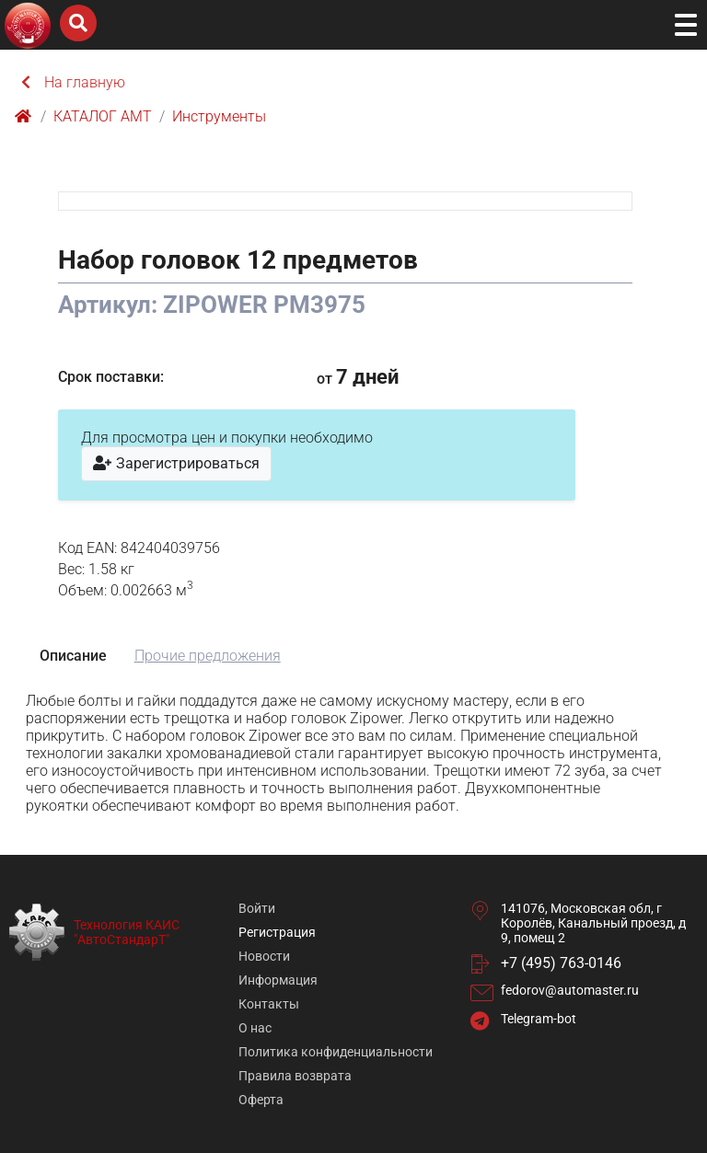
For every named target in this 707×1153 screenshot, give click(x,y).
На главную (73, 82)
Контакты (268, 1004)
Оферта (261, 1099)
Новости (264, 956)
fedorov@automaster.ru (570, 990)
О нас (255, 1027)
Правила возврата (295, 1075)
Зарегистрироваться (176, 463)
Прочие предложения (207, 655)
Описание (73, 655)
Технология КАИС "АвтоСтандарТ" (127, 932)
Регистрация (277, 932)
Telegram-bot (538, 1018)
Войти (256, 908)
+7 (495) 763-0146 (561, 963)
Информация (278, 980)
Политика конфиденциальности (335, 1051)
